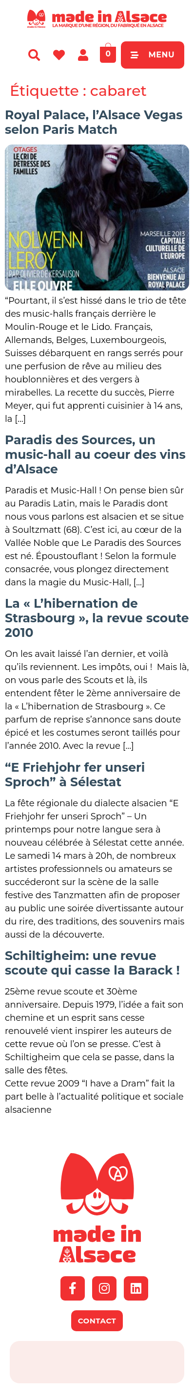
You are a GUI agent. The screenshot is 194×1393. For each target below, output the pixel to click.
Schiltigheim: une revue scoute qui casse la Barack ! (92, 962)
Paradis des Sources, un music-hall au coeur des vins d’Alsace (95, 454)
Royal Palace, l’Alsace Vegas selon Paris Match (94, 122)
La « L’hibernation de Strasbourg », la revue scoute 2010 (97, 618)
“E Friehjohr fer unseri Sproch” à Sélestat (75, 774)
